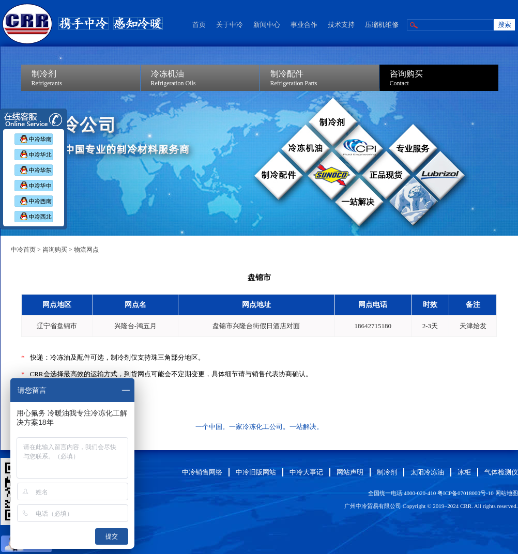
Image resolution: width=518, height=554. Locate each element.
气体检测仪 (501, 472)
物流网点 (86, 249)
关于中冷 (229, 24)
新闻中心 (266, 24)
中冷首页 (23, 249)
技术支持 (341, 24)
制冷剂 (387, 472)
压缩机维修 (382, 24)
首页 (199, 24)
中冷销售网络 (202, 472)
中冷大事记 (306, 472)
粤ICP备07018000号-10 (465, 493)
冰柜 (464, 472)
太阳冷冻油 (427, 472)
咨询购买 (54, 249)
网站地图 (506, 493)
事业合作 (304, 24)
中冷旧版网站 (256, 472)
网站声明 (350, 472)
